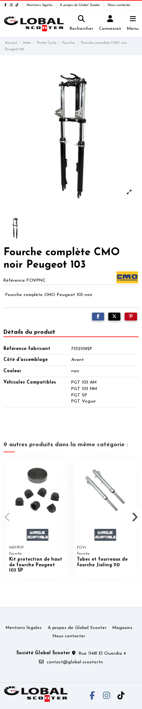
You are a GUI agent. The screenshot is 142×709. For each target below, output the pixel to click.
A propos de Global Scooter (80, 5)
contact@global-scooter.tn (75, 662)
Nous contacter (119, 5)
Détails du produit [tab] (29, 332)
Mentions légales (40, 5)
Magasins (122, 628)
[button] (7, 517)
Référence (14, 280)
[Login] (110, 24)
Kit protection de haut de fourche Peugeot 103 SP (35, 565)
